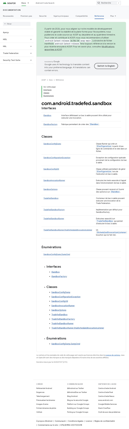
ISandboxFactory (50, 124)
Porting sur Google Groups (77, 412)
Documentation (12, 10)
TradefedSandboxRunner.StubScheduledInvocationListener (67, 230)
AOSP (44, 80)
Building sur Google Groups (78, 408)
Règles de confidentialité (104, 421)
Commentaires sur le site (48, 425)
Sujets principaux (61, 16)
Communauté (60, 421)
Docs (51, 80)
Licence (89, 421)
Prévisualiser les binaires (45, 400)
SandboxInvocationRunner (54, 180)
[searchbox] (16, 24)
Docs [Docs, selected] (24, 3)
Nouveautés (8, 16)
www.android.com (105, 400)
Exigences (40, 392)
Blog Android (72, 396)
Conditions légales (75, 421)
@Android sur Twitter (75, 388)
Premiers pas (26, 16)
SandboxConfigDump (52, 144)
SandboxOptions (50, 189)
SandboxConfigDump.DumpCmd (56, 254)
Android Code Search (45, 3)
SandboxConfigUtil (51, 169)
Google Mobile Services (107, 404)
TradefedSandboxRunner (53, 218)
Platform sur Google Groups (78, 404)
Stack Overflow (104, 408)
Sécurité (43, 16)
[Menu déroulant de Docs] (29, 3)
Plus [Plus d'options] (112, 16)
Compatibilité (82, 16)
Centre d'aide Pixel (105, 392)
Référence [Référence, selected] (99, 16)
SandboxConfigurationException (56, 158)
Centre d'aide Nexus (106, 396)
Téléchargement (42, 396)
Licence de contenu (112, 355)
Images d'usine (42, 404)
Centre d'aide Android (107, 388)
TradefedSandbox (50, 198)
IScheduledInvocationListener (111, 232)
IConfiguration (104, 146)
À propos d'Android (44, 421)
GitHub (39, 412)
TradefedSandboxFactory (54, 210)
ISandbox (47, 115)
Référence (60, 80)
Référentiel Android (44, 388)
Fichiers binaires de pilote (46, 408)
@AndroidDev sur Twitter (77, 392)
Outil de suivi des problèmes (109, 412)
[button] (14, 39)
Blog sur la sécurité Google (77, 400)
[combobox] (108, 3)
